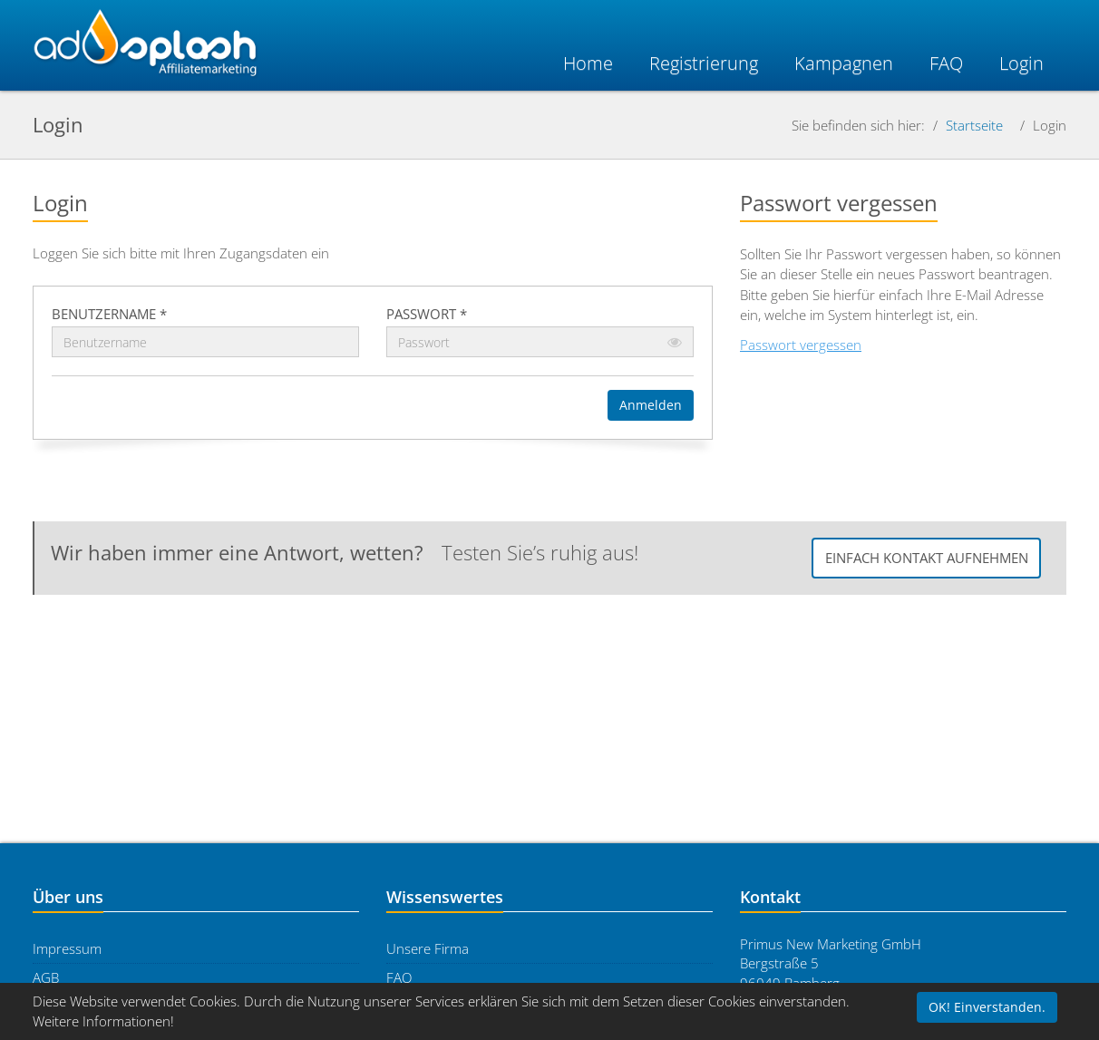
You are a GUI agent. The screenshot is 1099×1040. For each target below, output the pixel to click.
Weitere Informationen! (103, 1021)
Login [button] (1021, 63)
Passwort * (426, 314)
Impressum (67, 948)
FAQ (399, 977)
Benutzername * (109, 314)
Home (588, 63)
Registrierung (703, 63)
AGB (46, 977)
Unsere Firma (427, 948)
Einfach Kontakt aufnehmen (926, 558)
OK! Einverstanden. (987, 1007)
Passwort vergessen (800, 344)
